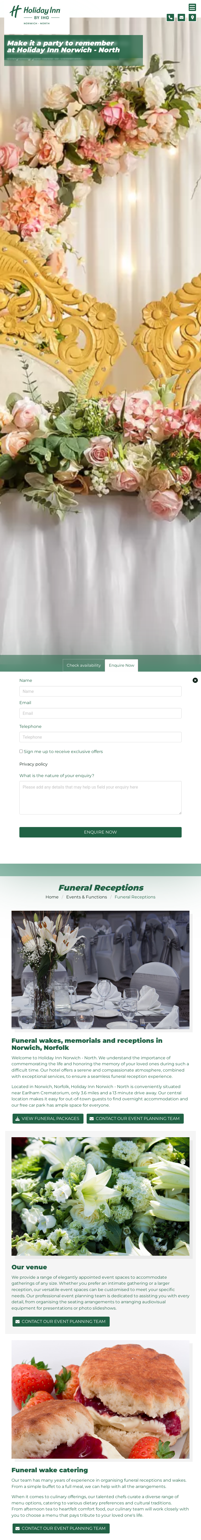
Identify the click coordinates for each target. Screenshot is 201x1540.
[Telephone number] (170, 17)
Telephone (30, 726)
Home (52, 896)
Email (25, 702)
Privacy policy (33, 764)
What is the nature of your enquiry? (56, 775)
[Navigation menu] (192, 7)
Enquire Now (100, 832)
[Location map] (192, 17)
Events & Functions (86, 896)
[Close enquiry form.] (195, 680)
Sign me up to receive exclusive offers (61, 751)
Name (25, 680)
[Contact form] (181, 17)
